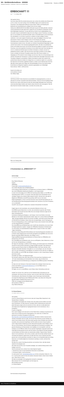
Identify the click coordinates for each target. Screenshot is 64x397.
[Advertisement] (32, 104)
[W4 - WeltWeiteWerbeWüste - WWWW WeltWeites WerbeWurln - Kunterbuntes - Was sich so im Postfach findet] (14, 3)
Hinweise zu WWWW (58, 3)
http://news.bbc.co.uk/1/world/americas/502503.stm (23, 318)
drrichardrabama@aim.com (29, 355)
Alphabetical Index (48, 3)
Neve (2, 385)
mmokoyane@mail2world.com (25, 186)
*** (12, 14)
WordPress (13, 385)
